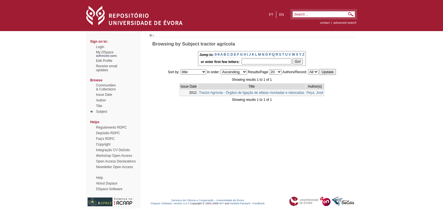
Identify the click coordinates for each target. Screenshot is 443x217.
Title (99, 106)
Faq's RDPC (105, 139)
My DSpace (105, 52)
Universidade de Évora (230, 200)
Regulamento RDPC (111, 127)
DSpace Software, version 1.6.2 (170, 203)
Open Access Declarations (116, 161)
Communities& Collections (106, 87)
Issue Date (104, 95)
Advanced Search (345, 22)
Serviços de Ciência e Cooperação (192, 200)
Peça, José (315, 93)
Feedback (259, 203)
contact (325, 22)
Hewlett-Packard (240, 203)
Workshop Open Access (114, 156)
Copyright (103, 144)
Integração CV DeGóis (113, 150)
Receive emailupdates (106, 68)
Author (101, 100)
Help (99, 178)
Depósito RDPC (108, 133)
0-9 (217, 55)
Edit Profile (104, 61)
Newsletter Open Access (114, 167)
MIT (221, 203)
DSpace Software (109, 189)
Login (100, 47)
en (281, 15)
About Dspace (106, 183)
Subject (101, 112)
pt (271, 15)
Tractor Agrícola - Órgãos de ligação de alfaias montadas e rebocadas (251, 93)
